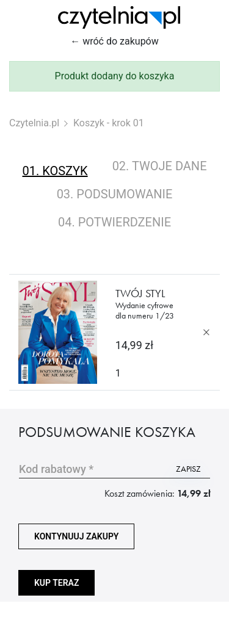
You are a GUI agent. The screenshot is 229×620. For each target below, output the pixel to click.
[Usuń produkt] (206, 332)
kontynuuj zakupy (76, 536)
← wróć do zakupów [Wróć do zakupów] (114, 41)
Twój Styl (145, 303)
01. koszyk (54, 171)
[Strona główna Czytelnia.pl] (119, 17)
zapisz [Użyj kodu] (188, 468)
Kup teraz (56, 583)
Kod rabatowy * (56, 469)
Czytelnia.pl (34, 123)
